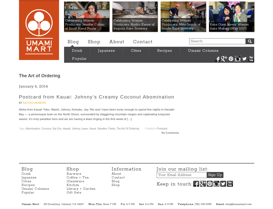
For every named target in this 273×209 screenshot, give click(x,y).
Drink (77, 50)
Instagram (238, 59)
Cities (136, 50)
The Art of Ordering (127, 128)
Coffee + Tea (78, 178)
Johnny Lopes (80, 128)
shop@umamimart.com (238, 204)
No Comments (170, 133)
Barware (74, 174)
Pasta (111, 128)
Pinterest (231, 59)
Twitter (244, 59)
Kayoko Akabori (34, 103)
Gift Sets (74, 192)
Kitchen (73, 185)
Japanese (106, 50)
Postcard (162, 128)
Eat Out (57, 128)
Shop (94, 42)
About (116, 42)
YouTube (251, 59)
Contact (143, 42)
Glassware (75, 181)
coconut (46, 128)
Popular (79, 58)
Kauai (92, 128)
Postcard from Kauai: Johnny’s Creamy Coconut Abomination (96, 97)
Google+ (224, 59)
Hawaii (67, 128)
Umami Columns (203, 50)
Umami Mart (39, 30)
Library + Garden (81, 189)
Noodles (102, 128)
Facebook (217, 59)
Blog (73, 42)
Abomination (33, 128)
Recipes (164, 50)
